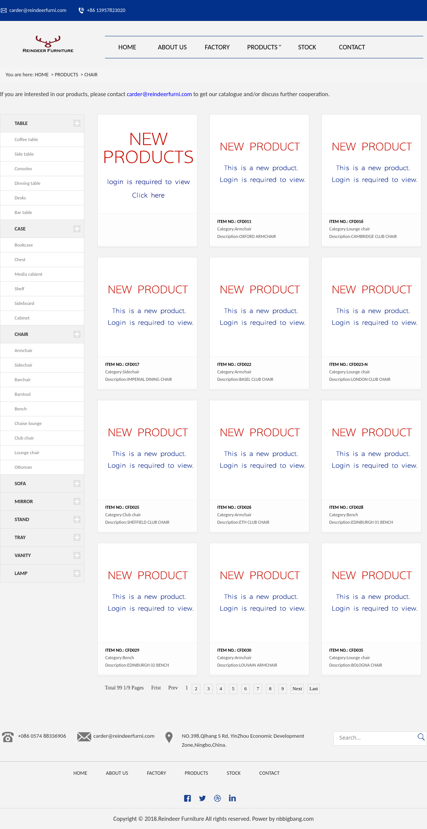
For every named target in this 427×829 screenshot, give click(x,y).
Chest (20, 259)
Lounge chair (27, 452)
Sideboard (24, 303)
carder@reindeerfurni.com (37, 10)
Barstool (23, 394)
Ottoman (23, 467)
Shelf (19, 288)
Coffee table (26, 139)
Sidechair (24, 365)
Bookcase (24, 245)
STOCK (307, 47)
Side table (24, 154)
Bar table (23, 212)
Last (313, 688)
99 (119, 688)
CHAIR (90, 74)
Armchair (24, 350)
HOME (127, 47)
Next (297, 688)
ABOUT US (172, 47)
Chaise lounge (28, 423)
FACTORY (217, 47)
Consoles (23, 168)
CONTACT (352, 47)
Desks (20, 198)
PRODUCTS (262, 47)
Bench (21, 409)
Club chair (24, 438)
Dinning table (27, 183)
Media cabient (28, 274)
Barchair (23, 379)
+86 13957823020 (106, 10)
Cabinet (22, 318)
